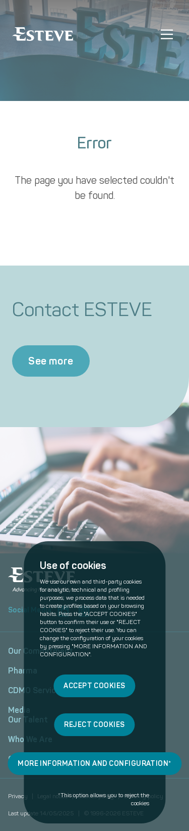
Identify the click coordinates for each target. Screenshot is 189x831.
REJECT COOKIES (94, 724)
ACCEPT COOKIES (94, 686)
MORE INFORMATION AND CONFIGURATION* (94, 763)
